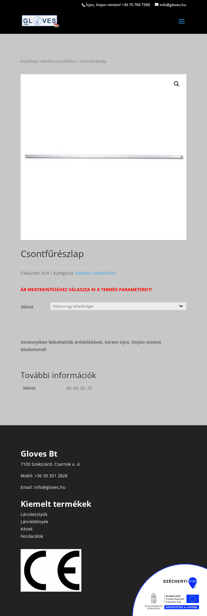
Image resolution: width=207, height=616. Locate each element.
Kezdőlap (29, 61)
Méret (27, 307)
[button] (176, 83)
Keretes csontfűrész (58, 61)
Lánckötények (34, 521)
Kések (26, 529)
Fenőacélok (32, 536)
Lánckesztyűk (34, 514)
